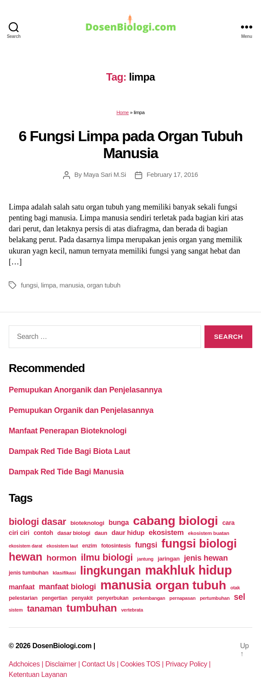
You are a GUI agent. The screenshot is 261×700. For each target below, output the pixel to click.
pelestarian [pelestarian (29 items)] (23, 598)
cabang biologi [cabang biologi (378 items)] (175, 521)
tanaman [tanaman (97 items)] (44, 608)
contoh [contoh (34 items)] (43, 532)
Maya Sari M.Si (105, 174)
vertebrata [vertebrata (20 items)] (132, 609)
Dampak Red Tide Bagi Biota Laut (69, 451)
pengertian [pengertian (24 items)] (54, 598)
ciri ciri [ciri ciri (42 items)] (19, 532)
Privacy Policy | (188, 664)
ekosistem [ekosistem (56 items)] (166, 532)
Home (123, 112)
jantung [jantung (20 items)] (145, 558)
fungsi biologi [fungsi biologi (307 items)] (199, 543)
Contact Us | (101, 664)
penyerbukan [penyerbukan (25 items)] (113, 598)
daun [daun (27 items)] (100, 533)
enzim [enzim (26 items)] (89, 546)
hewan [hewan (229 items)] (25, 557)
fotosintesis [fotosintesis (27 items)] (115, 545)
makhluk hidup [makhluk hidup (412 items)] (188, 570)
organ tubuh (103, 285)
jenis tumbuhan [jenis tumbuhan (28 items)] (28, 572)
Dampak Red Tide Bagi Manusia (66, 471)
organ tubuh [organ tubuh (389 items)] (190, 585)
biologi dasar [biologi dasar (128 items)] (37, 521)
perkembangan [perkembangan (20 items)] (149, 598)
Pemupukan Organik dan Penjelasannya (81, 410)
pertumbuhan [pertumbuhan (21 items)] (215, 598)
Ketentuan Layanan (38, 674)
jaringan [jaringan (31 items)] (168, 558)
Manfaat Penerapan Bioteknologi (68, 430)
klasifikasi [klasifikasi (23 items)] (64, 572)
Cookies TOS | (143, 664)
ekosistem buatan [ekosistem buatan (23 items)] (208, 533)
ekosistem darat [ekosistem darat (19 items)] (25, 545)
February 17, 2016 (172, 174)
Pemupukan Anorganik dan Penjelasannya (85, 390)
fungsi (29, 285)
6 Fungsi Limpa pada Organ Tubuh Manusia (131, 144)
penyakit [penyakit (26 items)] (82, 598)
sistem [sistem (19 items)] (16, 609)
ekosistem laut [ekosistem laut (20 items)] (62, 545)
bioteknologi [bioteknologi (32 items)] (87, 523)
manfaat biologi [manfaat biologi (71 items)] (67, 586)
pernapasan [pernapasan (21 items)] (182, 598)
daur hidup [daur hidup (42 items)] (127, 532)
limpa (48, 285)
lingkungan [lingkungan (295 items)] (110, 570)
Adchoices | (27, 664)
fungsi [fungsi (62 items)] (146, 545)
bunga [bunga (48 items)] (118, 522)
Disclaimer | (63, 664)
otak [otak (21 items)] (235, 587)
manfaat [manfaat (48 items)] (21, 587)
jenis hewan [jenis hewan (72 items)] (206, 557)
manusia (72, 285)
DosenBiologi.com (61, 645)
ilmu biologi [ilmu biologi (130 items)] (107, 557)
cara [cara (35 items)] (228, 522)
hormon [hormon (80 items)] (62, 557)
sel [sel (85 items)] (239, 597)
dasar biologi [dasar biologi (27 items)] (73, 533)
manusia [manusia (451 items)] (125, 585)
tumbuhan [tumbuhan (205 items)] (92, 608)
